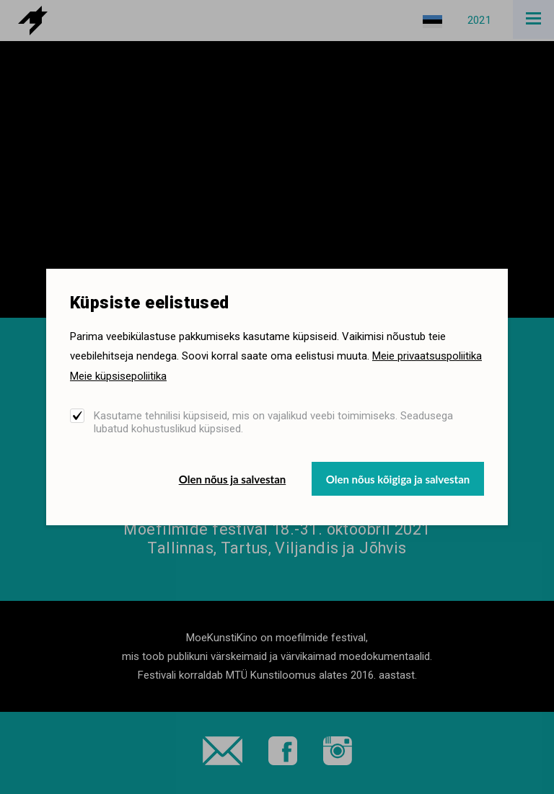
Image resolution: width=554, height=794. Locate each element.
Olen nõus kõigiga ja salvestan (398, 479)
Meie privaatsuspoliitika (427, 355)
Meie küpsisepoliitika (118, 376)
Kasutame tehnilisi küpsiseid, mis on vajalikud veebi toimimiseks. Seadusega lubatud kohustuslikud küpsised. (273, 422)
